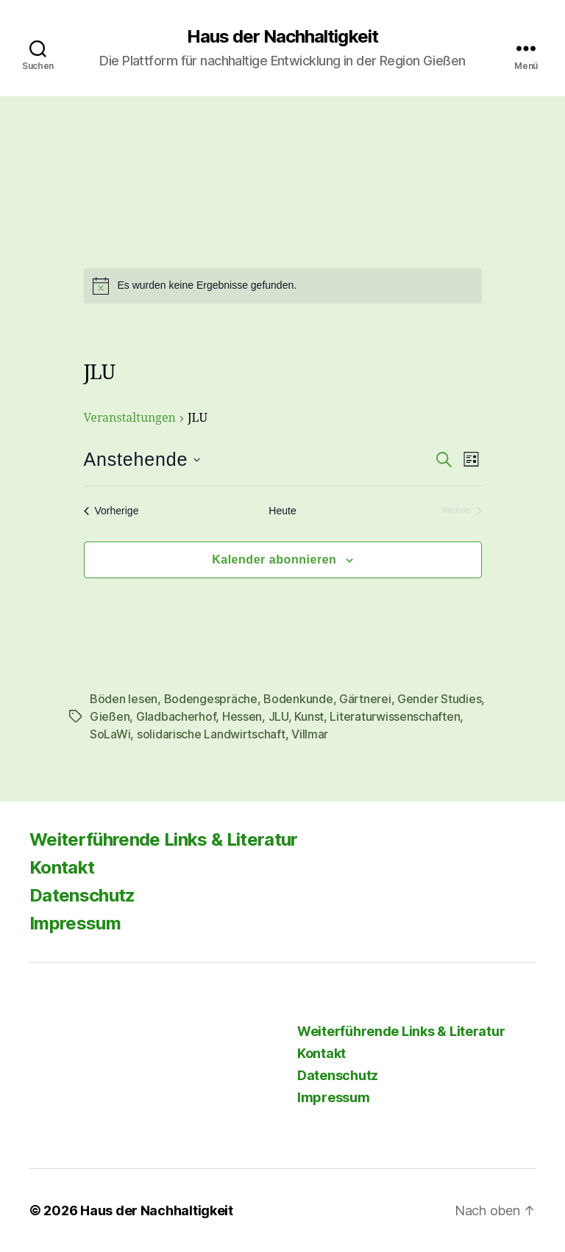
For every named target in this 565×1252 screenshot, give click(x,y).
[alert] (283, 285)
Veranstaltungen (130, 418)
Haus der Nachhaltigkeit (282, 37)
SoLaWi (110, 734)
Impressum (75, 923)
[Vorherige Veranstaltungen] (111, 511)
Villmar (309, 734)
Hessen (242, 716)
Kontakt (61, 867)
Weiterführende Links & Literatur (163, 839)
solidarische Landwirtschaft (211, 734)
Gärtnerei (365, 698)
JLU (278, 716)
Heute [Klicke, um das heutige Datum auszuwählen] (282, 511)
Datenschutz (82, 895)
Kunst (309, 716)
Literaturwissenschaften (395, 716)
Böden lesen (123, 698)
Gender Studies (439, 698)
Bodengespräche (210, 698)
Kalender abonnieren (274, 559)
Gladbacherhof (176, 716)
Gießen (109, 716)
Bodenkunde (298, 698)
